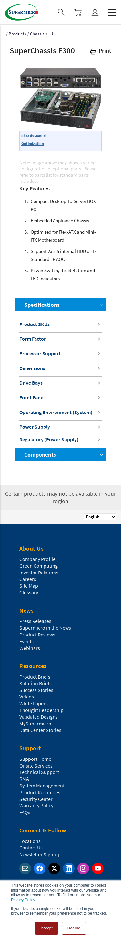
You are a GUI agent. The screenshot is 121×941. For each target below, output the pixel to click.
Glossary (28, 592)
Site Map (28, 585)
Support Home (35, 759)
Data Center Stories (40, 730)
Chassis (37, 34)
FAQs (24, 812)
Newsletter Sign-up (40, 854)
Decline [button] (73, 928)
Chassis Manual (33, 135)
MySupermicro (35, 723)
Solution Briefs (35, 683)
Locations (30, 841)
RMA (24, 779)
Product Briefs (34, 676)
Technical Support (39, 772)
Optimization (32, 143)
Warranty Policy (36, 805)
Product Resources (39, 792)
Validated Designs (38, 717)
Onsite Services (36, 765)
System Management (42, 785)
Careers (27, 579)
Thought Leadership (41, 710)
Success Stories (36, 690)
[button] (100, 52)
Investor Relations (38, 572)
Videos (26, 696)
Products (17, 34)
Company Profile (37, 559)
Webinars (29, 648)
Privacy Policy (23, 900)
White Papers (33, 703)
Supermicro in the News (45, 628)
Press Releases (35, 621)
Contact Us (31, 847)
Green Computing (38, 566)
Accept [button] (47, 928)
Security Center (36, 799)
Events (26, 641)
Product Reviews (37, 634)
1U (50, 34)
